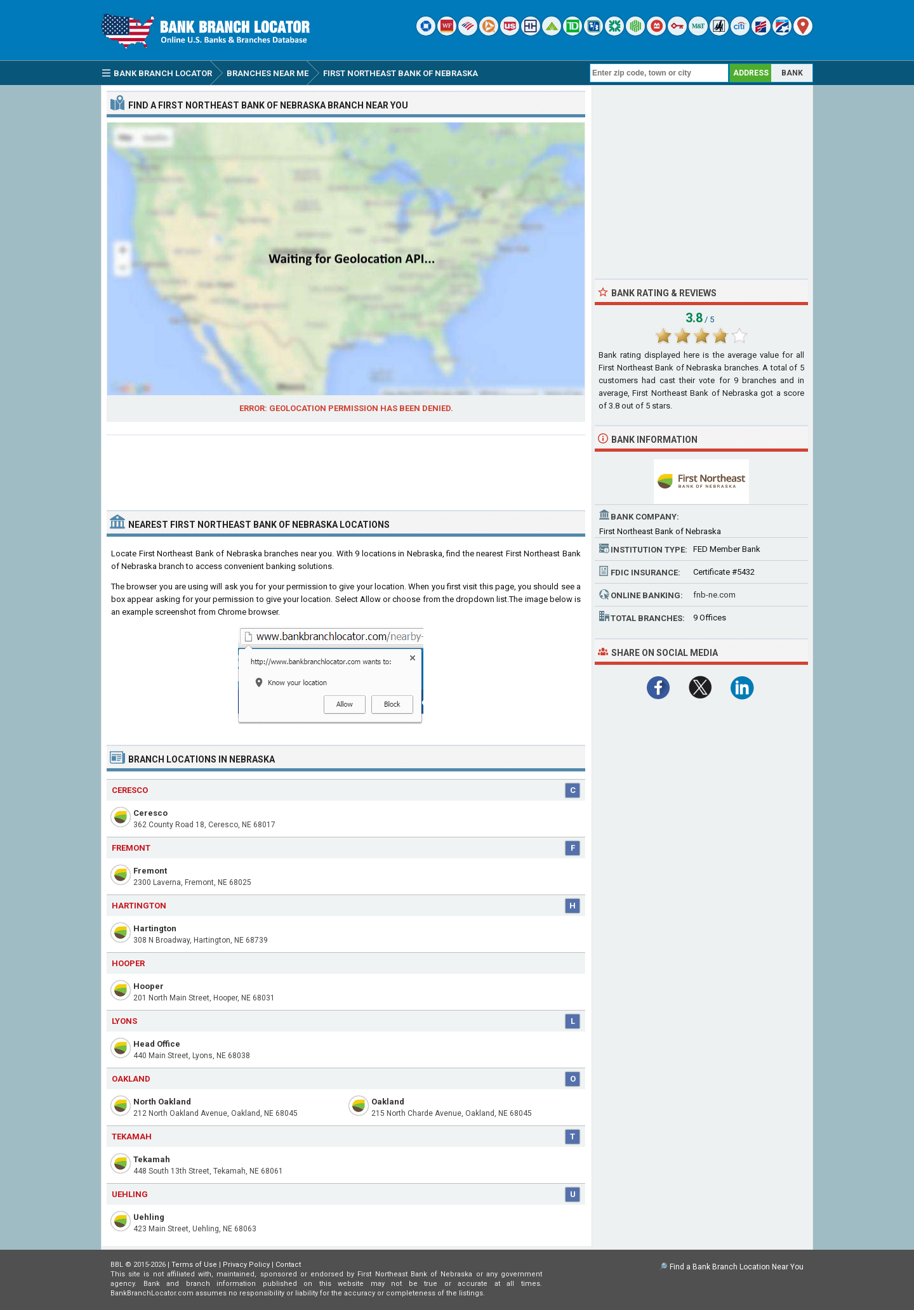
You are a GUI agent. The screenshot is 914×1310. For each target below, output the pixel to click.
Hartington (154, 928)
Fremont (150, 870)
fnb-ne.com (714, 594)
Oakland (387, 1101)
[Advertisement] (346, 467)
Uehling (148, 1217)
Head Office (156, 1044)
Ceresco (150, 813)
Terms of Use (194, 1265)
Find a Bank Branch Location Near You (737, 1266)
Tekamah (151, 1159)
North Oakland (162, 1101)
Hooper (148, 986)
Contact (288, 1265)
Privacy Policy (246, 1265)
